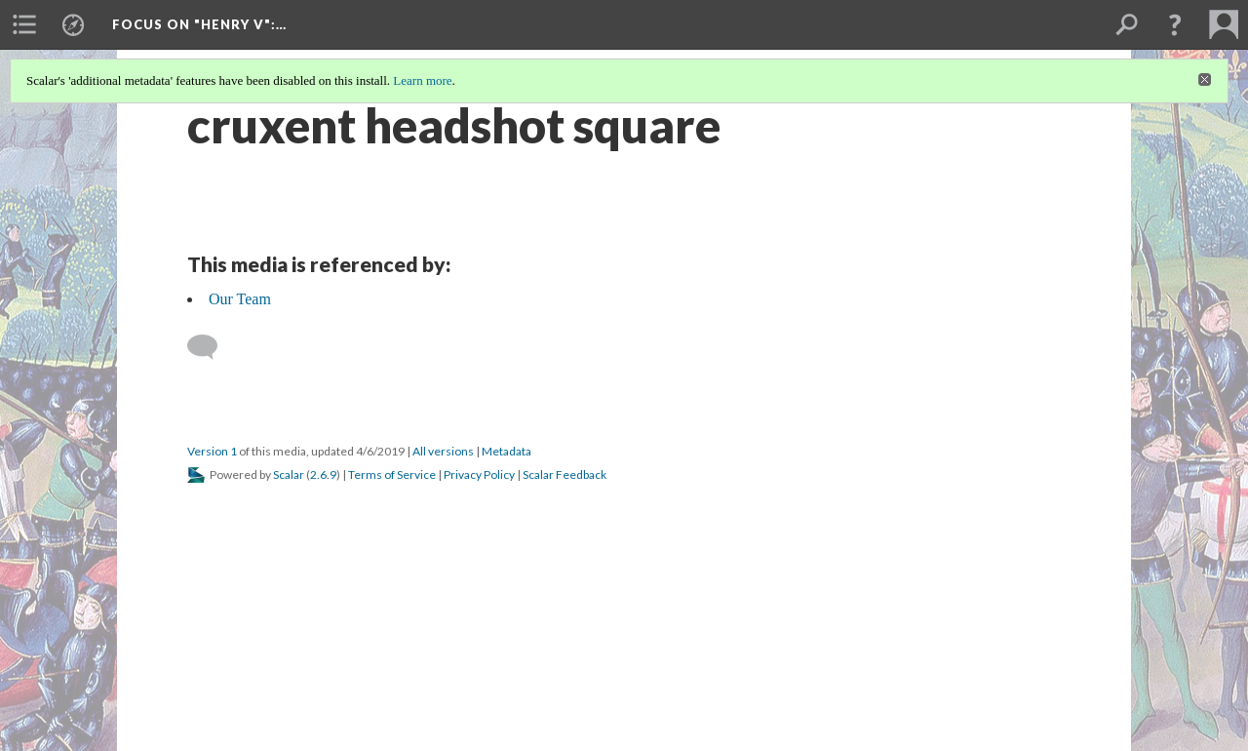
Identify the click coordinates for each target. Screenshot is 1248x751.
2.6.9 (323, 474)
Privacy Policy (479, 474)
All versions (443, 451)
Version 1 (212, 451)
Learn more (422, 80)
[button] (1174, 24)
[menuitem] (24, 24)
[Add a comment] (211, 347)
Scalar (288, 474)
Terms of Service (392, 474)
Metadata (506, 451)
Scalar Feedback (564, 474)
